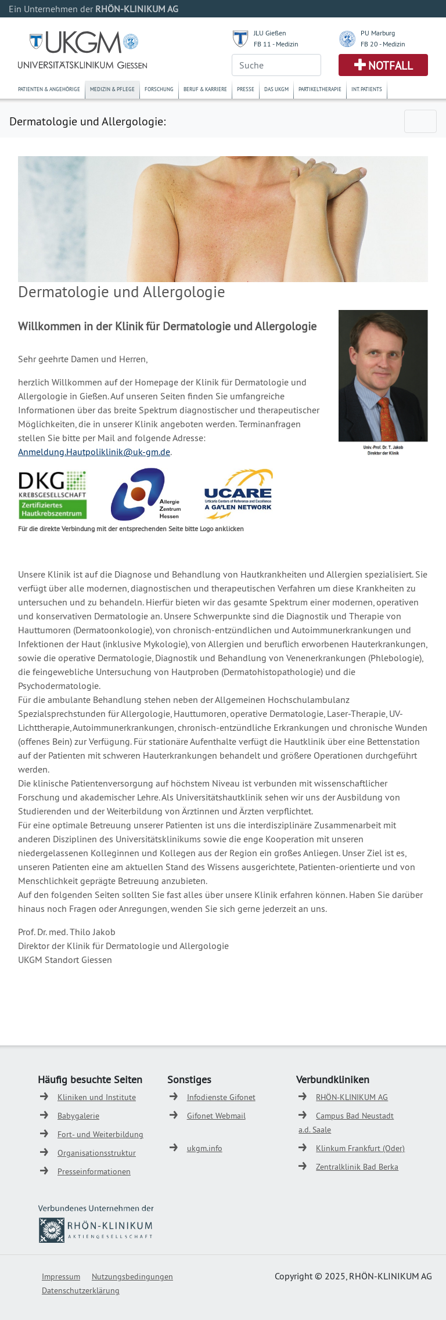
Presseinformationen (94, 1171)
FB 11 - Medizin (276, 43)
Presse (245, 89)
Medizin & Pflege (112, 89)
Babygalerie (78, 1115)
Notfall (390, 66)
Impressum (61, 1276)
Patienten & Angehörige (49, 89)
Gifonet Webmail (216, 1115)
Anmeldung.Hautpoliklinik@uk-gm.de (94, 451)
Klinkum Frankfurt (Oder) (360, 1148)
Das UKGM (276, 89)
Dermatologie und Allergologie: (87, 121)
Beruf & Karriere (205, 89)
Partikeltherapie (319, 89)
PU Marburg (378, 32)
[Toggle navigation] (420, 121)
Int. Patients (366, 89)
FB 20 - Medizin (383, 43)
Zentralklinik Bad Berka (357, 1167)
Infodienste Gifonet (221, 1097)
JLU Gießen (270, 32)
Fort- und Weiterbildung (100, 1134)
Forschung (159, 89)
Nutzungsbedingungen (132, 1276)
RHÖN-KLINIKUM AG (352, 1097)
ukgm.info (204, 1148)
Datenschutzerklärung (81, 1290)
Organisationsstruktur (96, 1153)
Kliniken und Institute (96, 1097)
